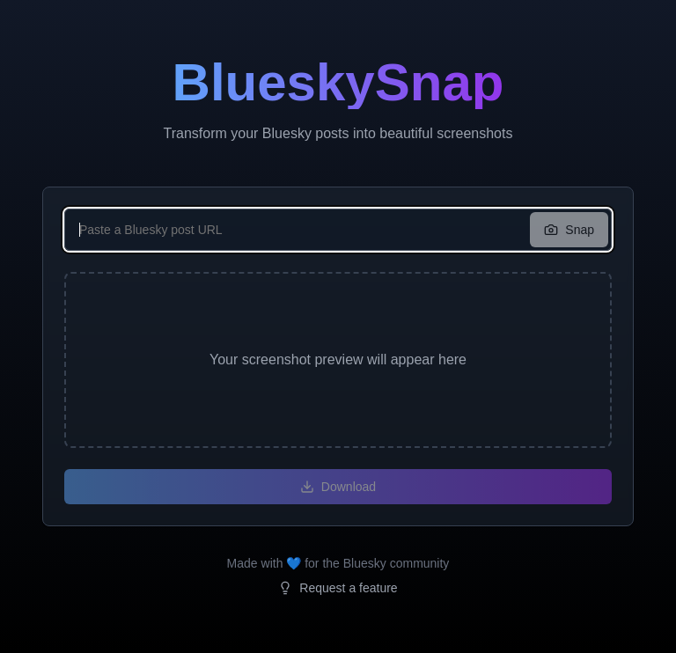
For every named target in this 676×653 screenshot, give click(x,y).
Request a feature (337, 588)
